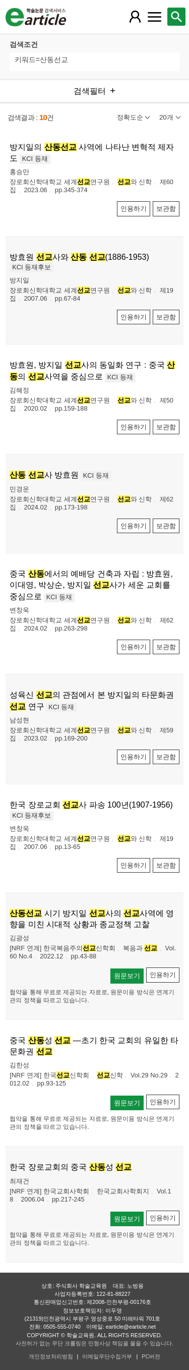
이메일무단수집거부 (107, 1356)
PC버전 (151, 1356)
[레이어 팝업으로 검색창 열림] (176, 17)
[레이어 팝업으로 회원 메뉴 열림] (135, 17)
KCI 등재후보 (31, 267)
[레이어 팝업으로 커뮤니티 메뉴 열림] (154, 17)
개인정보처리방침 (51, 1356)
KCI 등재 (35, 158)
